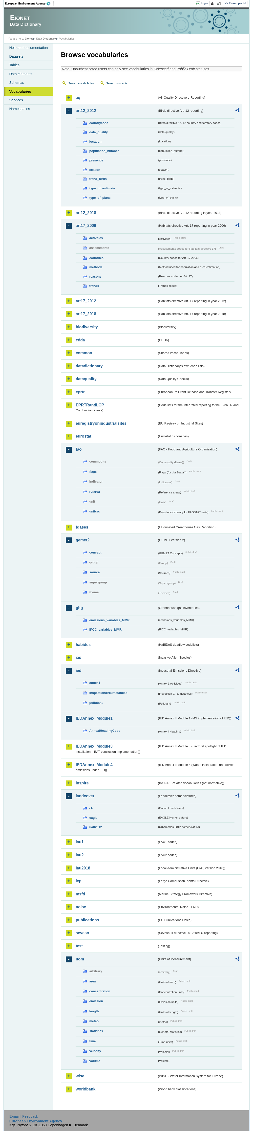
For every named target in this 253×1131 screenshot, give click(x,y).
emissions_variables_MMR (109, 620)
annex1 (94, 683)
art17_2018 (86, 314)
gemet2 (82, 540)
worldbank (85, 1089)
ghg (79, 608)
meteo (94, 1021)
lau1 (80, 842)
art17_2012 (86, 301)
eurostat (83, 436)
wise (80, 1076)
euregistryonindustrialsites (101, 423)
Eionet (29, 38)
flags (93, 471)
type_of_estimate (102, 188)
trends (94, 286)
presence (96, 160)
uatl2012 (95, 827)
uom (80, 959)
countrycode (98, 123)
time (92, 1041)
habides (83, 645)
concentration (99, 991)
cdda (80, 340)
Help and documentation (28, 48)
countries (96, 258)
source (94, 572)
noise (81, 907)
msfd (80, 894)
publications (87, 920)
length (94, 1011)
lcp (78, 881)
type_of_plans (99, 198)
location (95, 141)
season (94, 170)
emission (96, 1001)
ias (78, 657)
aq (78, 97)
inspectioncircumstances (108, 693)
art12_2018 (86, 213)
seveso (82, 933)
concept (95, 552)
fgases (82, 527)
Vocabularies (20, 91)
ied (78, 670)
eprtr (80, 392)
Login (204, 3)
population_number (104, 151)
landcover (85, 796)
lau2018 (83, 868)
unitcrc (94, 511)
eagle (93, 818)
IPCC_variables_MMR (105, 629)
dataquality (86, 379)
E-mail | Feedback (23, 1116)
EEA (29, 3)
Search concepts (116, 83)
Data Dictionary (46, 38)
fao (79, 449)
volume (94, 1061)
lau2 (80, 855)
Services (16, 100)
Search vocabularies (81, 83)
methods (95, 267)
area (92, 981)
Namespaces (19, 109)
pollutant (96, 703)
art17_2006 (86, 225)
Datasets (16, 56)
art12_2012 (86, 111)
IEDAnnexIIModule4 (94, 765)
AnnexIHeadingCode (104, 730)
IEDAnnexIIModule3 (94, 746)
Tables (14, 65)
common (84, 353)
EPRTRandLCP (90, 405)
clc (91, 808)
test (79, 946)
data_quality (98, 132)
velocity (95, 1051)
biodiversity (87, 327)
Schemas (16, 83)
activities (96, 238)
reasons (95, 276)
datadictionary (89, 366)
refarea (94, 491)
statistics (96, 1031)
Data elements (20, 74)
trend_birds (97, 179)
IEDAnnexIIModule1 (94, 718)
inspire (82, 783)
